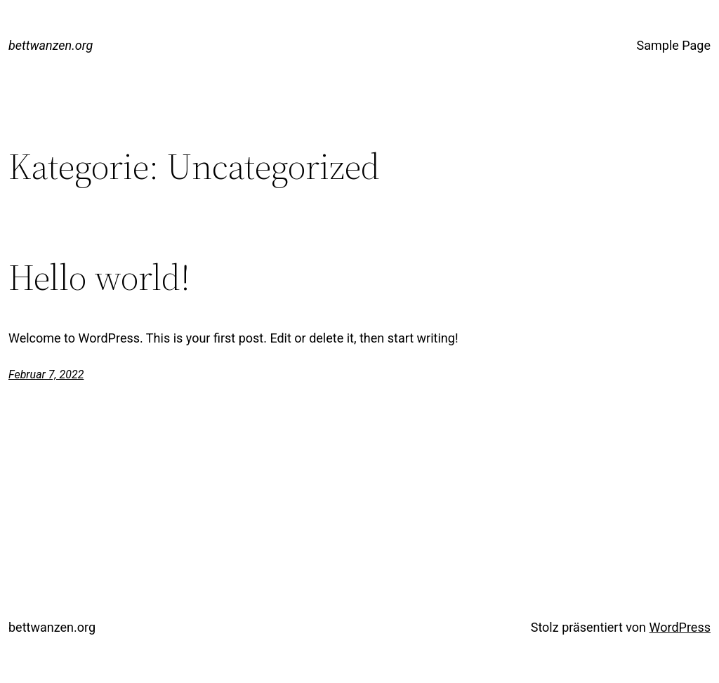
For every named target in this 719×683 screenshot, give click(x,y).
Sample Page (674, 45)
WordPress (680, 627)
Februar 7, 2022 (46, 374)
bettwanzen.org (50, 45)
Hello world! (99, 277)
